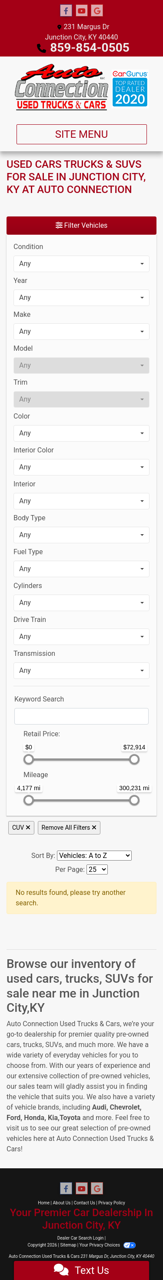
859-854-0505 (90, 47)
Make (21, 314)
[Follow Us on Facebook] (66, 10)
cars (13, 1045)
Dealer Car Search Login (80, 1238)
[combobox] (81, 264)
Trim (20, 382)
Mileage (35, 775)
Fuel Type (28, 552)
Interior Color (33, 450)
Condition (28, 247)
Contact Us (84, 1202)
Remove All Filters (69, 827)
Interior (24, 484)
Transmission (34, 653)
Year (20, 280)
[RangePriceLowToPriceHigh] (18, 730)
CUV (21, 827)
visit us (17, 1128)
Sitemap (68, 1245)
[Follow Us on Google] (97, 10)
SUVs (53, 1045)
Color (21, 416)
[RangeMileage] (18, 770)
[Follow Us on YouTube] (82, 10)
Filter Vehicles (82, 225)
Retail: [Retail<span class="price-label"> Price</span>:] (41, 734)
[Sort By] (94, 856)
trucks (32, 1045)
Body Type (29, 518)
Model (23, 348)
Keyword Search (39, 699)
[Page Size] (97, 869)
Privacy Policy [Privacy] (111, 1202)
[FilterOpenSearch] (81, 716)
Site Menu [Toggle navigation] (81, 134)
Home (44, 1202)
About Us (62, 1202)
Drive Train (29, 619)
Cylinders (27, 586)
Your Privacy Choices (108, 1245)
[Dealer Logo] (82, 86)
